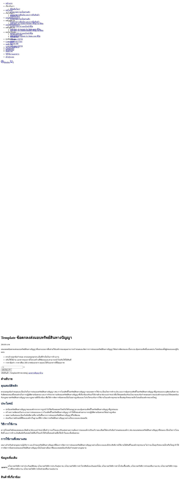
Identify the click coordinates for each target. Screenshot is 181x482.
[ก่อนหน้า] (2, 480)
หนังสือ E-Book (66, 417)
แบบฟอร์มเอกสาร (13, 25)
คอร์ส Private (11, 39)
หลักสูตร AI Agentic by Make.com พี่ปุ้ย (25, 36)
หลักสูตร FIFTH (16, 46)
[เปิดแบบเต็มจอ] (4, 478)
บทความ (9, 51)
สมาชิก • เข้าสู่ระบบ (128, 417)
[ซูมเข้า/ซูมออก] (2, 478)
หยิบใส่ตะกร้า (6, 102)
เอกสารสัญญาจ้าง (35, 105)
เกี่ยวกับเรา (10, 13)
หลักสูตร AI (10, 28)
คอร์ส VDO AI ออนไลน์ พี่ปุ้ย (21, 33)
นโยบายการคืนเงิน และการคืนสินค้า (25, 22)
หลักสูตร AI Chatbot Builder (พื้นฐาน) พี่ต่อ (26, 30)
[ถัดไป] (4, 480)
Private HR (14, 44)
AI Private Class (16, 41)
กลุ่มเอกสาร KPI (67, 420)
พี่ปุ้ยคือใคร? (15, 16)
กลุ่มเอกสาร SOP (67, 422)
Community (10, 49)
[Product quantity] (13, 100)
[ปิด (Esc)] (9, 478)
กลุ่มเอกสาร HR (67, 425)
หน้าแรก (9, 10)
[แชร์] (6, 478)
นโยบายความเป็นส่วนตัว (20, 19)
